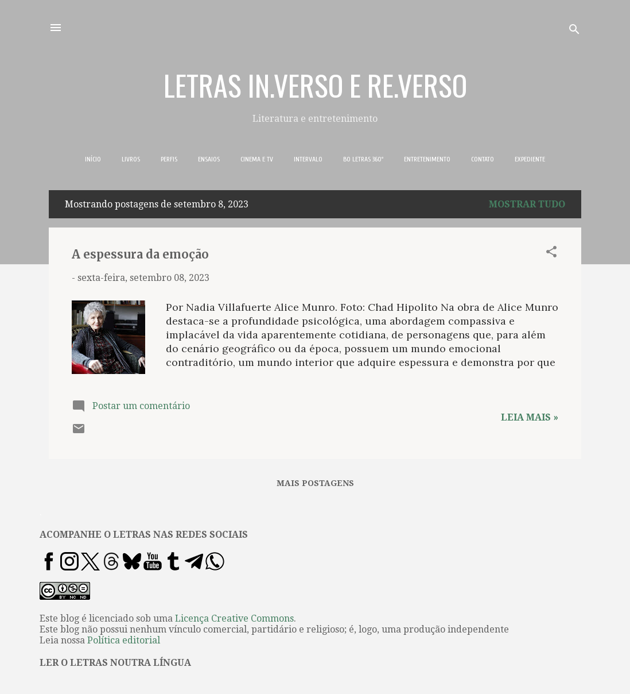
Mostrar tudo (527, 204)
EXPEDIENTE (530, 159)
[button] (551, 254)
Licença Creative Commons (234, 618)
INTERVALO (308, 159)
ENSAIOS (209, 159)
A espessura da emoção (140, 254)
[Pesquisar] (574, 31)
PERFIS (169, 159)
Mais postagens (315, 483)
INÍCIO (93, 159)
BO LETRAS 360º (363, 159)
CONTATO (482, 159)
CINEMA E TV (256, 159)
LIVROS (131, 159)
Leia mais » (529, 417)
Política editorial (123, 640)
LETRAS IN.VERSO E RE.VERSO (315, 84)
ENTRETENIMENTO (427, 159)
